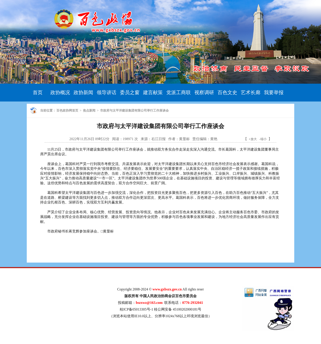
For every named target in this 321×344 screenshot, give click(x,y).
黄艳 (213, 139)
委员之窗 (130, 92)
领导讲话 (106, 92)
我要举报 (274, 92)
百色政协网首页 (67, 110)
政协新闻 (83, 92)
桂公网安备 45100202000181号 (177, 309)
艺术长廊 (250, 92)
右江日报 (158, 139)
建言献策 (153, 92)
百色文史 (227, 92)
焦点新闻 (89, 110)
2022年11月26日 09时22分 (89, 139)
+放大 (253, 139)
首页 (38, 92)
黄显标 (184, 139)
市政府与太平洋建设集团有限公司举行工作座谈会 (134, 110)
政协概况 (60, 92)
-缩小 (263, 139)
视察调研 (204, 92)
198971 (128, 139)
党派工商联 (178, 92)
